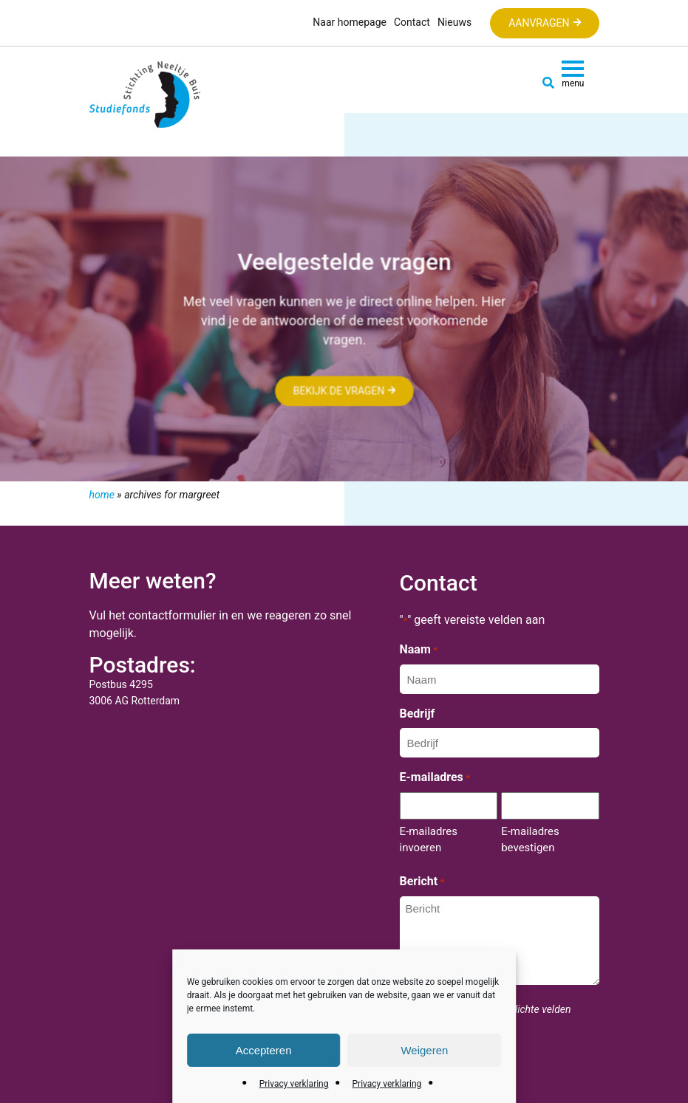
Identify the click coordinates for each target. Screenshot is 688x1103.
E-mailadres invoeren (429, 839)
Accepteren (264, 1050)
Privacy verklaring (294, 1084)
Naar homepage (349, 22)
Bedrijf (417, 714)
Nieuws (454, 22)
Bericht (422, 882)
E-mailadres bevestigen (530, 839)
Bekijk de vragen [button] (338, 391)
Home (102, 495)
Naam (418, 650)
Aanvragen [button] (538, 23)
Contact (412, 22)
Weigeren (424, 1050)
